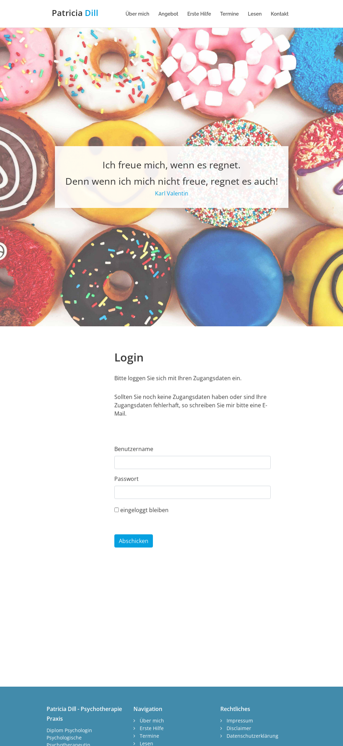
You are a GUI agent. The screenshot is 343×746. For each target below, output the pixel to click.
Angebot (168, 14)
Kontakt (279, 14)
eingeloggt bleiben (141, 536)
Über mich (137, 14)
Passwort (126, 505)
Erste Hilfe (199, 14)
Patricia (75, 13)
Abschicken (133, 567)
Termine (229, 14)
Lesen (255, 14)
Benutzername (133, 475)
